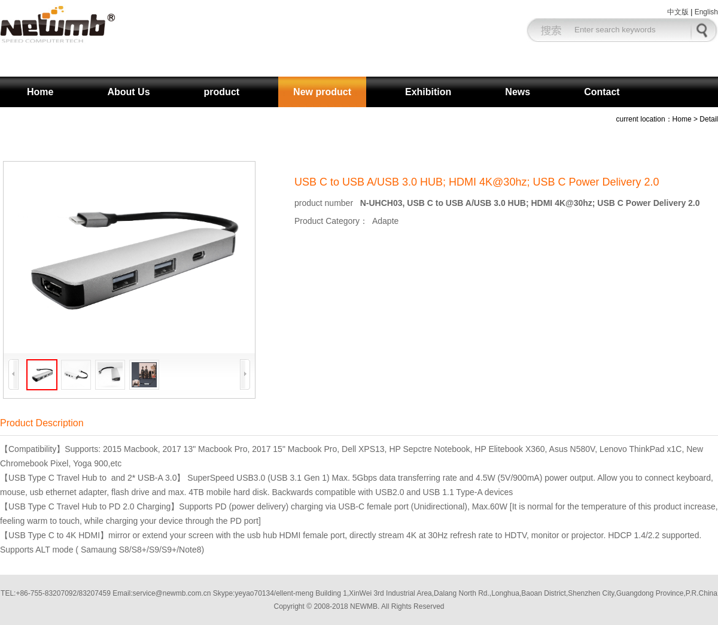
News (517, 92)
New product (322, 92)
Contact (602, 92)
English (706, 12)
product (222, 92)
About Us (128, 92)
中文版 (678, 12)
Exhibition (428, 92)
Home (40, 92)
